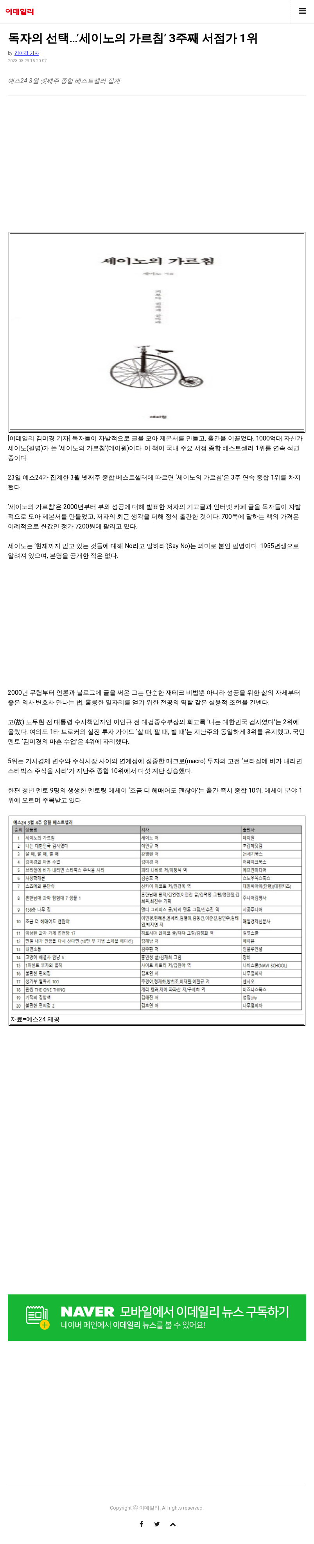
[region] (73, 162)
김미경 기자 (26, 53)
